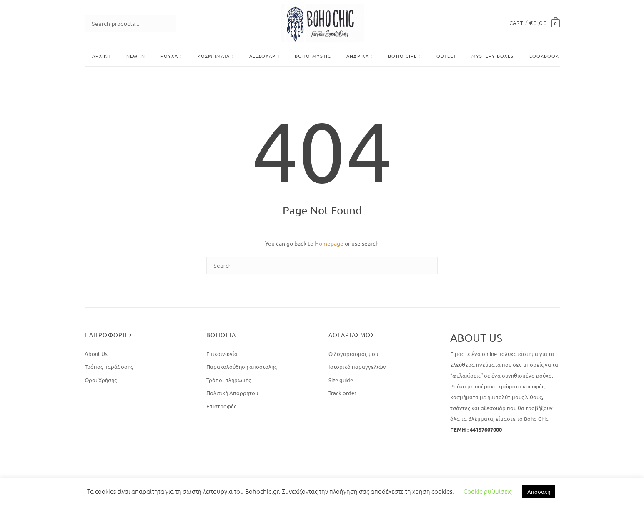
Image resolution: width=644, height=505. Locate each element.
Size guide (340, 379)
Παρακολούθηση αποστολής (241, 366)
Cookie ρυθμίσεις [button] (488, 491)
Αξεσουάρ (262, 55)
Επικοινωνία (222, 353)
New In (135, 55)
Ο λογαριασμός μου (353, 353)
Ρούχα (169, 55)
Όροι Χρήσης (101, 379)
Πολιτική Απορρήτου (232, 392)
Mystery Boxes (492, 55)
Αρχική (101, 55)
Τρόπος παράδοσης (109, 366)
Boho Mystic (313, 55)
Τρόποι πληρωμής (228, 379)
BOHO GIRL (402, 55)
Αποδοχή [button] (538, 491)
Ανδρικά (357, 55)
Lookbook (544, 55)
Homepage (329, 243)
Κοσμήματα (214, 55)
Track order (342, 392)
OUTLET (446, 55)
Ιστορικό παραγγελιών (357, 366)
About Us (96, 353)
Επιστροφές (221, 406)
